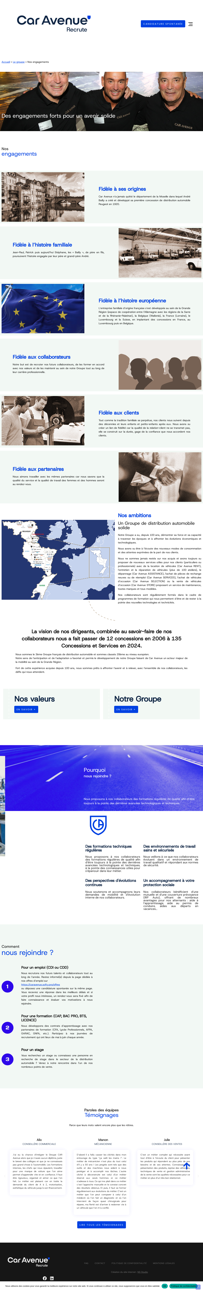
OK (164, 1286)
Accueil (6, 62)
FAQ (86, 1263)
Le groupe (19, 62)
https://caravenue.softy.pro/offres (40, 984)
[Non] (198, 1287)
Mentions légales (164, 1263)
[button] (4, 1176)
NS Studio (143, 1272)
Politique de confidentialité (129, 1263)
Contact (100, 1263)
